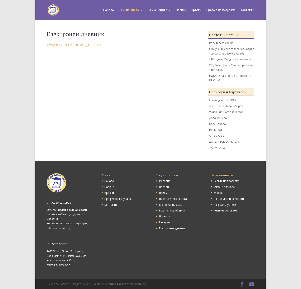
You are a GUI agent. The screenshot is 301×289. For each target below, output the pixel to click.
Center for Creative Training (126, 284)
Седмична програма (226, 181)
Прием (163, 193)
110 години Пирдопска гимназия (230, 59)
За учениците (157, 10)
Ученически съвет (225, 210)
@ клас (217, 193)
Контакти (247, 10)
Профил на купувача (221, 10)
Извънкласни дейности (228, 199)
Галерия (164, 222)
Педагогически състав (173, 199)
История (164, 181)
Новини (181, 10)
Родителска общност (173, 210)
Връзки (196, 10)
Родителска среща (221, 43)
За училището (129, 10)
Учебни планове (224, 187)
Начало (108, 10)
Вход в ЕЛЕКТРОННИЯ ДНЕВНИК (74, 45)
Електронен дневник (172, 228)
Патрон (164, 187)
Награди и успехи (224, 204)
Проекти (164, 216)
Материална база (170, 204)
